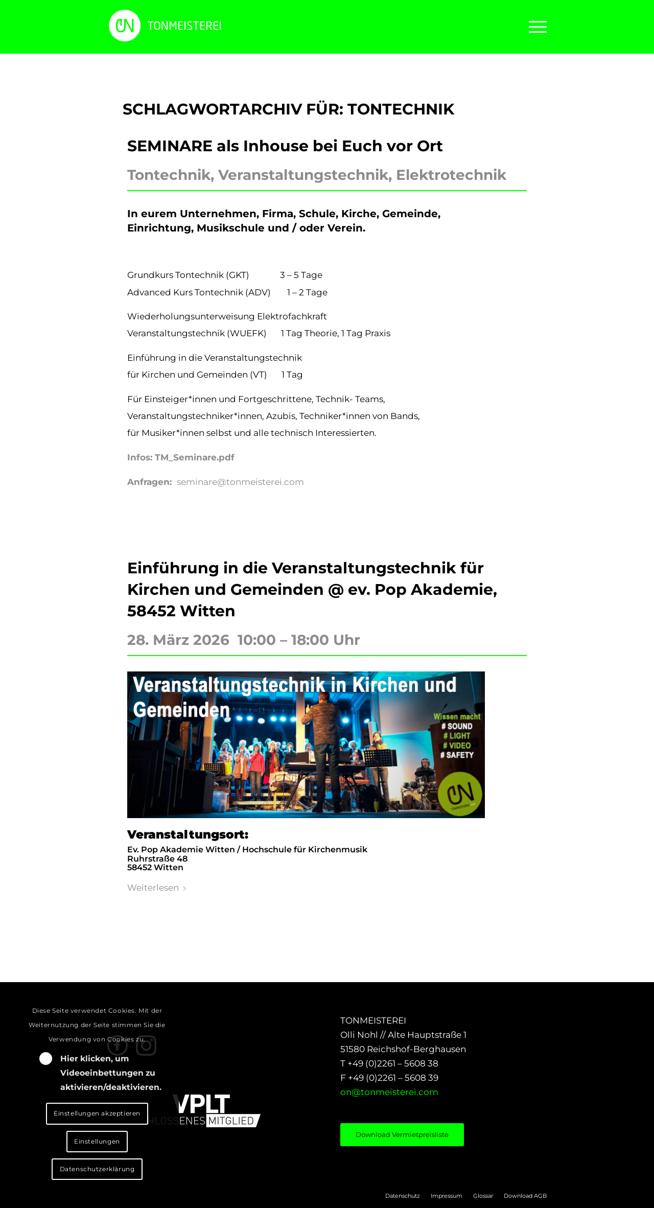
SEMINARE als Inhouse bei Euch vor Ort (285, 145)
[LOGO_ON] (199, 25)
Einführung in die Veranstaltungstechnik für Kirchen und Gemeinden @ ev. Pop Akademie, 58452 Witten (312, 589)
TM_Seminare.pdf (195, 457)
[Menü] (534, 27)
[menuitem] (534, 27)
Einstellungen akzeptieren (97, 1113)
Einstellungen (97, 1141)
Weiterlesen (157, 887)
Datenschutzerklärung (97, 1169)
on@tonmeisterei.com (389, 1092)
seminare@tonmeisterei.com (240, 482)
